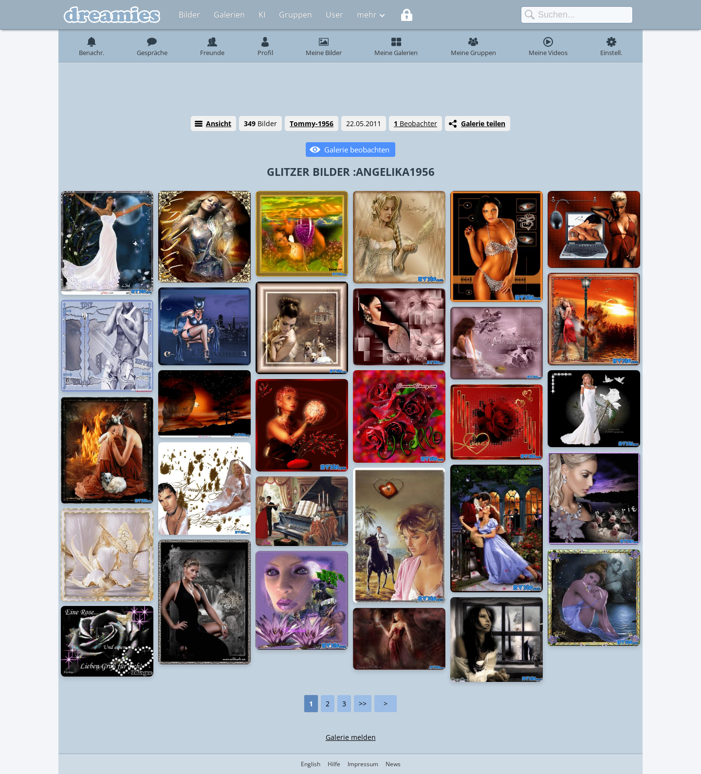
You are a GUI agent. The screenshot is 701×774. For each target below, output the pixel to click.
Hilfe (334, 764)
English (310, 764)
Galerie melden (351, 737)
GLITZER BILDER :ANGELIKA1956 (351, 171)
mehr (367, 14)
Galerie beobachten (356, 149)
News (393, 764)
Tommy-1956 (311, 123)
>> (363, 703)
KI (261, 14)
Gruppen (295, 14)
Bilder (189, 14)
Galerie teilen (483, 123)
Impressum (363, 764)
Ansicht (218, 123)
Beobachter (415, 123)
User (334, 14)
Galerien (229, 14)
